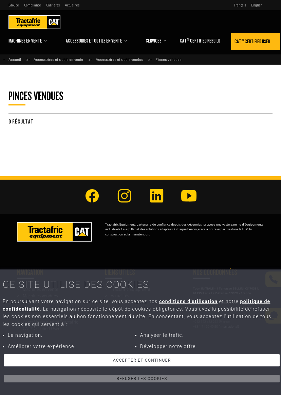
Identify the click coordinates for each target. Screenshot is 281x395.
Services (156, 41)
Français (240, 5)
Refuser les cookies (141, 378)
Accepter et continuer (142, 360)
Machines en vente (27, 41)
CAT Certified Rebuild (200, 40)
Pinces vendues (168, 59)
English (256, 5)
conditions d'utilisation (188, 301)
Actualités (72, 5)
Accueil (14, 59)
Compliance (32, 5)
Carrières (53, 5)
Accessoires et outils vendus (119, 59)
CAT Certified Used (252, 41)
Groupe (13, 5)
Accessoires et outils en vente (96, 41)
